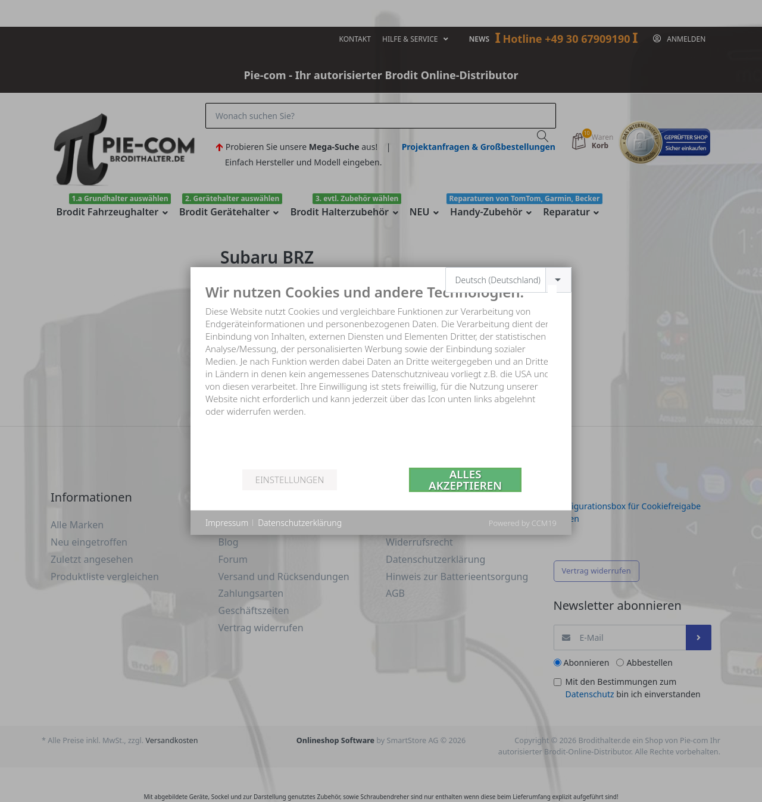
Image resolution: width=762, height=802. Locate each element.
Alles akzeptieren (465, 480)
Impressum (226, 522)
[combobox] (508, 280)
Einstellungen (289, 479)
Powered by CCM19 (523, 523)
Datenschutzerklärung (300, 522)
